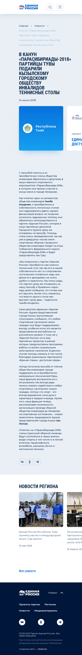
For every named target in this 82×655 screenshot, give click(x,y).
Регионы (50, 604)
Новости (40, 25)
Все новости (27, 570)
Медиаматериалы (45, 610)
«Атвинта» (42, 649)
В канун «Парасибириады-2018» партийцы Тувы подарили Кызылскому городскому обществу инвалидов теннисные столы (39, 37)
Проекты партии (29, 604)
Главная (23, 25)
